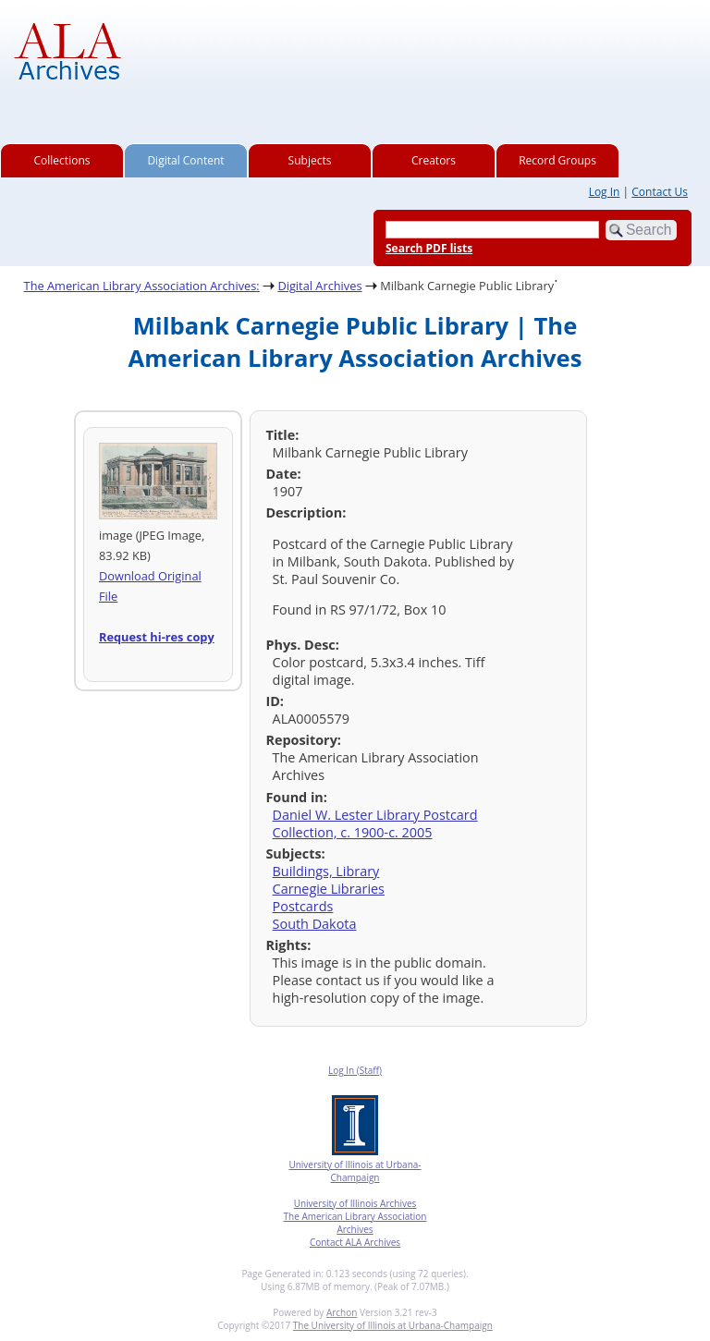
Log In (604, 192)
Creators (433, 160)
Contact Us (659, 192)
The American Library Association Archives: (142, 285)
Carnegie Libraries (329, 888)
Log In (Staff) (355, 1070)
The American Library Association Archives (355, 1223)
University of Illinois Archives (355, 1203)
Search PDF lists (429, 248)
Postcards (303, 906)
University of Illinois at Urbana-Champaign (354, 1171)
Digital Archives (319, 285)
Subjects (310, 160)
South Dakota (315, 924)
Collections (62, 160)
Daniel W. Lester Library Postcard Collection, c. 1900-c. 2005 (375, 823)
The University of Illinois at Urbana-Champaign (393, 1325)
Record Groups (557, 160)
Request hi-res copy (156, 636)
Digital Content (185, 160)
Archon (341, 1312)
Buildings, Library (326, 871)
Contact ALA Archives (355, 1242)
